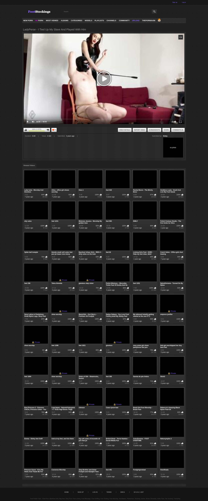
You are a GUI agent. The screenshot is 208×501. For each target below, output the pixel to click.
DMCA (122, 492)
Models (88, 21)
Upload (135, 21)
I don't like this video (48, 130)
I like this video (25, 130)
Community (124, 21)
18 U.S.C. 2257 (139, 492)
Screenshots (154, 130)
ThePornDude (148, 21)
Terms (109, 492)
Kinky (165, 136)
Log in (184, 2)
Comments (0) (178, 130)
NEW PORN (28, 21)
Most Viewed (52, 21)
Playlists (99, 21)
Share (166, 130)
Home (66, 492)
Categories (76, 21)
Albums (64, 21)
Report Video (139, 130)
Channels (111, 21)
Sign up (174, 2)
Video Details (124, 130)
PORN (39, 21)
